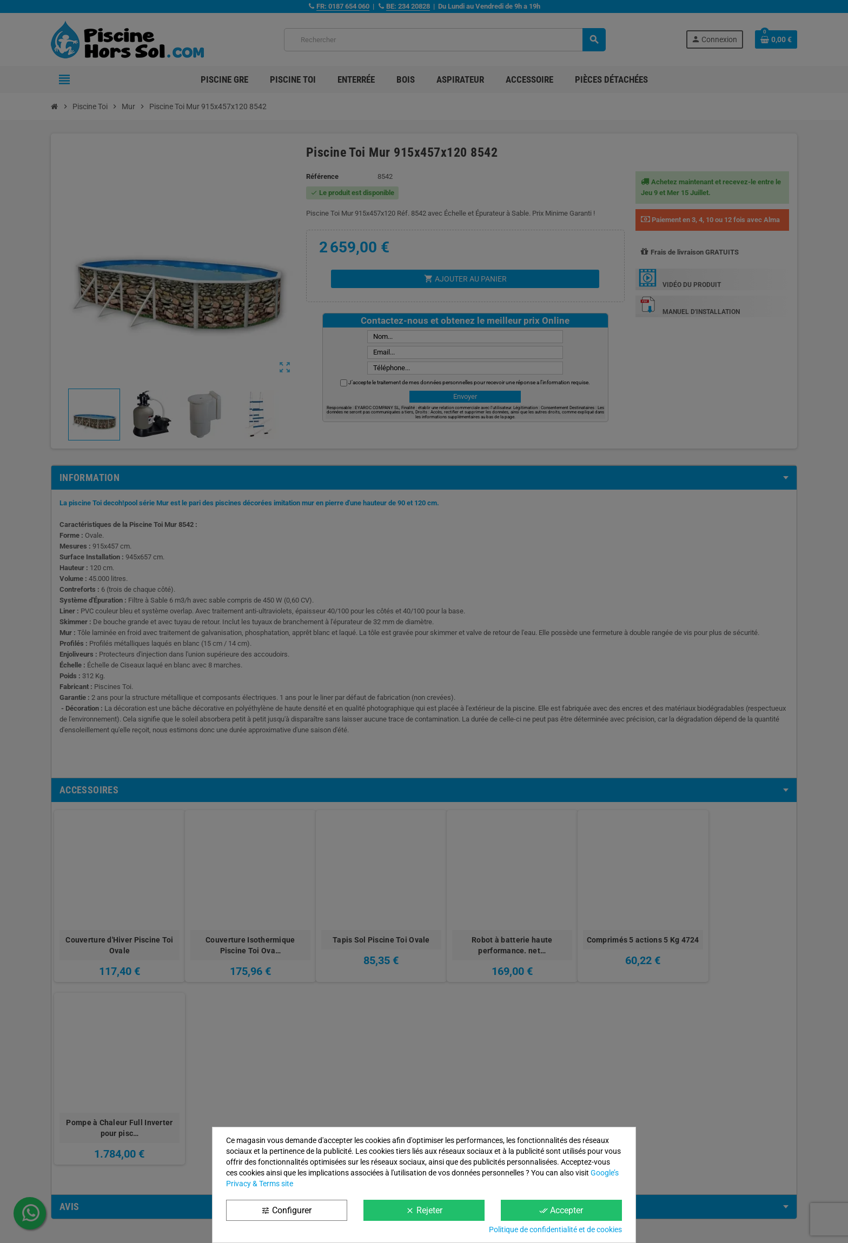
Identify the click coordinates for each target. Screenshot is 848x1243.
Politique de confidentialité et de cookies (555, 1229)
